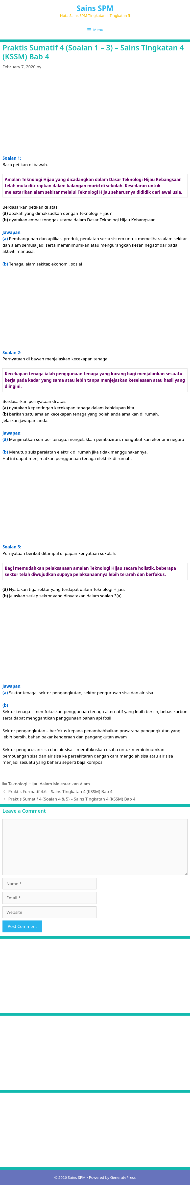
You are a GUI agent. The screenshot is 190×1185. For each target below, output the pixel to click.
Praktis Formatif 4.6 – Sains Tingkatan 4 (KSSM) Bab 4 (60, 791)
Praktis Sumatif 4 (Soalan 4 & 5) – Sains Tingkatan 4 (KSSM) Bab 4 (71, 799)
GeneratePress (123, 1177)
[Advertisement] (95, 114)
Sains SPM (94, 8)
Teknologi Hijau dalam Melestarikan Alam (49, 784)
